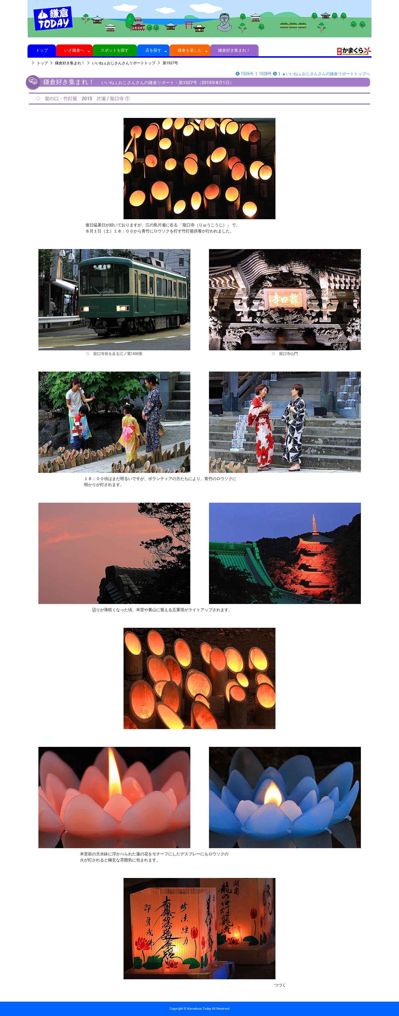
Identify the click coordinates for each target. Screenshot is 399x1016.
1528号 (268, 73)
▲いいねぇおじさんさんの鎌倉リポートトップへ (326, 73)
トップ (42, 50)
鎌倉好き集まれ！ (234, 50)
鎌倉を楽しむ (190, 50)
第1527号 (170, 63)
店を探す (153, 50)
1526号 (245, 73)
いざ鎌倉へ (74, 50)
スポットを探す (115, 50)
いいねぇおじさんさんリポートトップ (123, 63)
